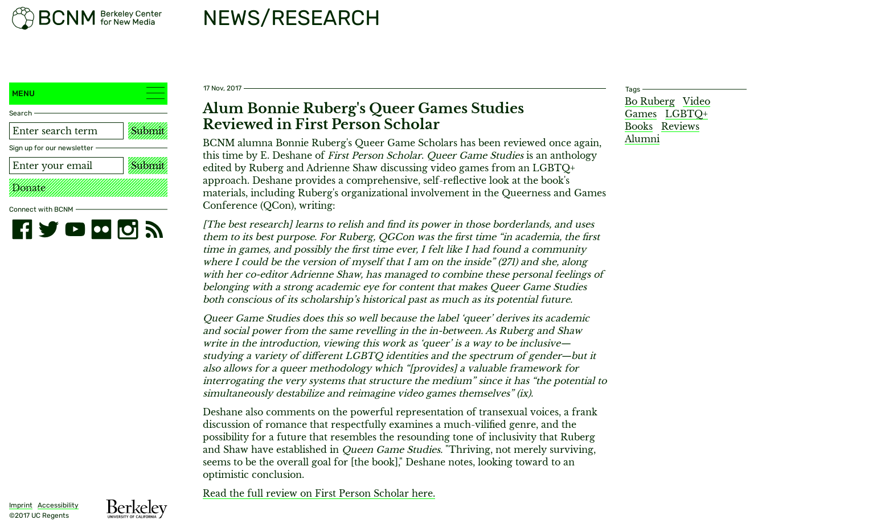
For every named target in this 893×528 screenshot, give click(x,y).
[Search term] (66, 130)
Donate (29, 187)
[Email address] (66, 165)
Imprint (20, 505)
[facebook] (22, 229)
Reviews (680, 126)
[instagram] (127, 229)
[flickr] (101, 229)
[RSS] (154, 229)
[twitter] (48, 229)
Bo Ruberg (650, 101)
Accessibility (58, 505)
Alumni (642, 139)
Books (639, 126)
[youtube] (75, 229)
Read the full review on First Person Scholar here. (319, 493)
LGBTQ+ (686, 113)
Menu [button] (88, 93)
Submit (148, 131)
